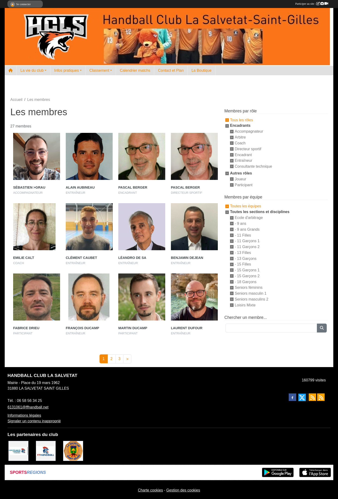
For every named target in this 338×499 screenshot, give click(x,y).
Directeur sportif (248, 149)
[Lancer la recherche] (322, 328)
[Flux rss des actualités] (312, 397)
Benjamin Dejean (187, 258)
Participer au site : (311, 3)
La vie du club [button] (32, 70)
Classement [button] (99, 70)
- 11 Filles (243, 235)
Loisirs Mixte (245, 305)
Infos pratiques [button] (66, 70)
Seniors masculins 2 (251, 299)
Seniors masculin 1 (250, 293)
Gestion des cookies (183, 490)
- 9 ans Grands (247, 229)
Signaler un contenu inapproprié (34, 421)
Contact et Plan (171, 70)
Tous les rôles (241, 120)
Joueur (240, 179)
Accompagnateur (249, 131)
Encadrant (243, 155)
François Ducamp (82, 328)
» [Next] (127, 359)
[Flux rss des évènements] (321, 397)
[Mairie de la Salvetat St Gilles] (73, 451)
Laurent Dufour (186, 328)
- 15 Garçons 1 (247, 270)
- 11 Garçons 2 (247, 247)
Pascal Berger (132, 187)
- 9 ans (240, 224)
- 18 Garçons (245, 282)
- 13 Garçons (245, 258)
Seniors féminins (248, 287)
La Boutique (201, 70)
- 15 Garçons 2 (247, 276)
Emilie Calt (23, 258)
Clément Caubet (81, 258)
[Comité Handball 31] (18, 451)
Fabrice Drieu (26, 328)
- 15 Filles (243, 264)
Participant (244, 185)
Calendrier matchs (135, 70)
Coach (240, 143)
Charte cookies (150, 490)
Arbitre (240, 137)
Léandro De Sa (132, 258)
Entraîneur (243, 160)
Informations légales (24, 415)
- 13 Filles (243, 253)
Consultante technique (253, 166)
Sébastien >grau (29, 187)
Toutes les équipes (245, 206)
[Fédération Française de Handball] (46, 451)
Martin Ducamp (132, 328)
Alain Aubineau (80, 187)
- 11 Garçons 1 (247, 241)
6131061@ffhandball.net (28, 407)
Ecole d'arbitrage (249, 218)
